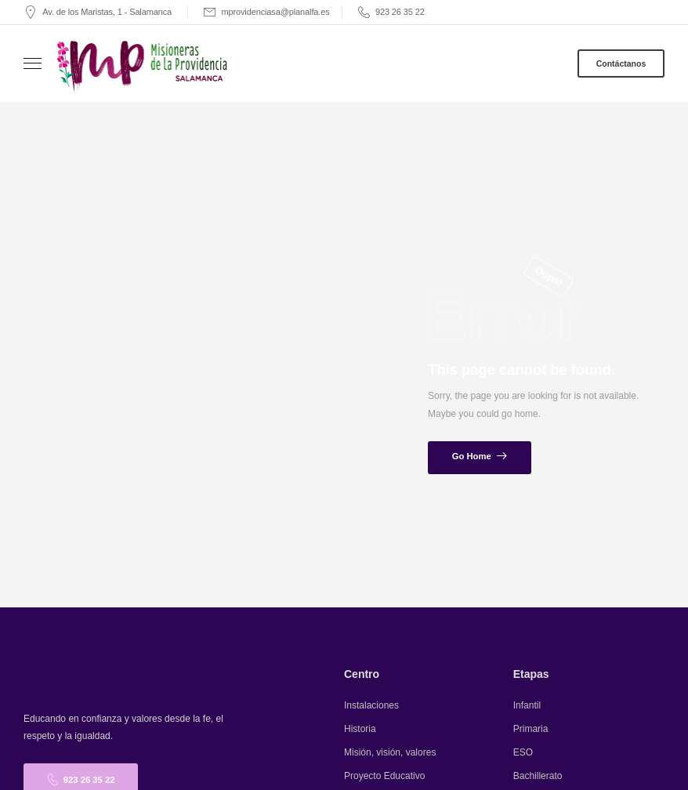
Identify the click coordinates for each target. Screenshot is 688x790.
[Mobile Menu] (33, 64)
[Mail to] (98, 12)
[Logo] (143, 65)
